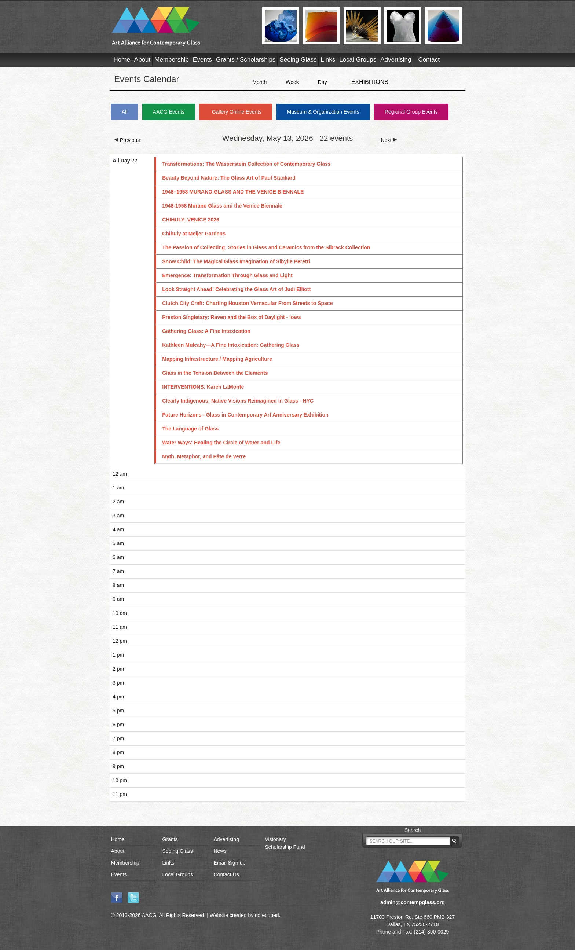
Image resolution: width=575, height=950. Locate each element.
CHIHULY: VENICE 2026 (190, 220)
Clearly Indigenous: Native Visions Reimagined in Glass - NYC (238, 401)
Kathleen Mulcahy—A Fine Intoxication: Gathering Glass (230, 345)
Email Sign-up (230, 863)
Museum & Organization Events (323, 112)
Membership (171, 59)
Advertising (395, 59)
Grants (170, 839)
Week (292, 82)
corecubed (267, 915)
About (142, 59)
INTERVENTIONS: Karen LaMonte (203, 387)
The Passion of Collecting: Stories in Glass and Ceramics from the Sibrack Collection (266, 247)
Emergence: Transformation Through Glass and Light (227, 275)
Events (202, 59)
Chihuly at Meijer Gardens (194, 233)
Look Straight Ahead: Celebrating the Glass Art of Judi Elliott (236, 289)
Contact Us (226, 874)
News (220, 851)
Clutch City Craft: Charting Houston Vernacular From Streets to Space (247, 303)
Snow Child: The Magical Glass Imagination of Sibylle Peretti (236, 261)
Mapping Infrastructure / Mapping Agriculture (217, 359)
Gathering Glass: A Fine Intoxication (206, 331)
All (125, 112)
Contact (429, 59)
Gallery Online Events (236, 112)
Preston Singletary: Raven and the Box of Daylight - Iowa (231, 317)
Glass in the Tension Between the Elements (215, 373)
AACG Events (168, 112)
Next (389, 140)
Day (322, 82)
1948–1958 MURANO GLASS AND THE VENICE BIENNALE (233, 192)
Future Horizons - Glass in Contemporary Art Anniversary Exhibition (245, 415)
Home (122, 59)
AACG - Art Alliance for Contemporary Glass (182, 26)
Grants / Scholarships (246, 59)
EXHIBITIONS (369, 82)
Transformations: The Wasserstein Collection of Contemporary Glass (246, 164)
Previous (127, 140)
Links (328, 59)
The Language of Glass (190, 429)
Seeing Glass (297, 59)
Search (412, 830)
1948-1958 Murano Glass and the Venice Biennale (222, 206)
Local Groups (357, 59)
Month (259, 82)
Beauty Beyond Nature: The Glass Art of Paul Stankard (229, 178)
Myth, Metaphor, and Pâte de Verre (204, 456)
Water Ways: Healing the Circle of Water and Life (221, 442)
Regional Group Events (411, 112)
